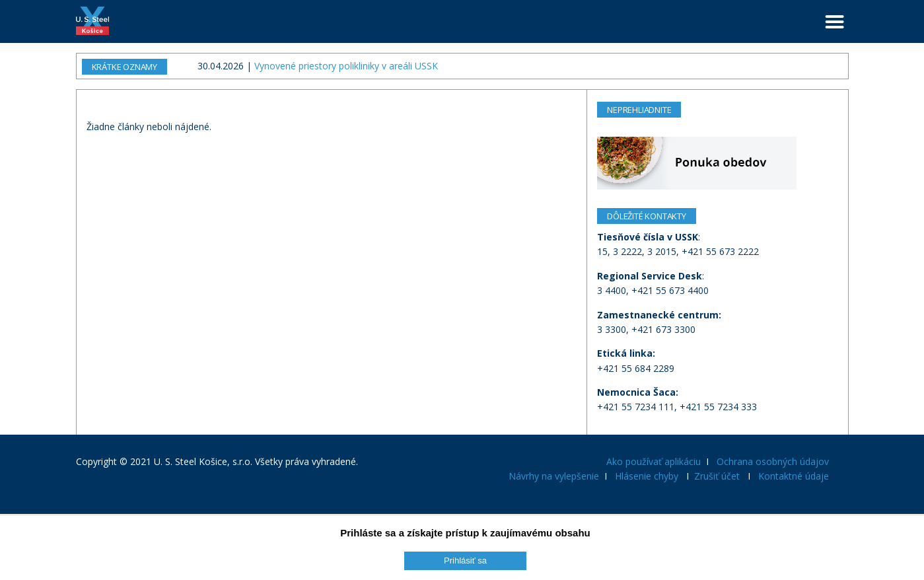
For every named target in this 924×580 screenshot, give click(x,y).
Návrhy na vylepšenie (554, 476)
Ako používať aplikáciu (653, 461)
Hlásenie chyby (646, 476)
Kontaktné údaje (793, 476)
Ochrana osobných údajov (773, 461)
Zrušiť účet (717, 476)
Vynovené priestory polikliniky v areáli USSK (346, 65)
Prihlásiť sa (465, 560)
